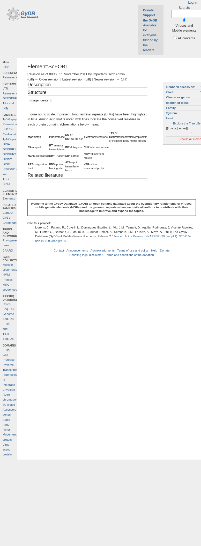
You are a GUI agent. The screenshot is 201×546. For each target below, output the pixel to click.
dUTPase (9, 404)
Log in (192, 2)
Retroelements (12, 77)
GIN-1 (7, 217)
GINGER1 (9, 149)
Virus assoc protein (7, 449)
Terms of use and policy (132, 250)
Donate (164, 250)
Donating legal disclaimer (86, 254)
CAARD (8, 250)
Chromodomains (13, 222)
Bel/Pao (8, 129)
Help (154, 250)
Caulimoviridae (12, 134)
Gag (5, 354)
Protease (8, 359)
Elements (9, 198)
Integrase (9, 384)
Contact (59, 250)
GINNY (7, 159)
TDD (6, 179)
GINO (6, 164)
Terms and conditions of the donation (129, 254)
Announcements (77, 250)
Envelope (9, 389)
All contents (186, 38)
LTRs (6, 349)
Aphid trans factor (6, 424)
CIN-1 (6, 184)
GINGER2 (9, 154)
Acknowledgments (103, 250)
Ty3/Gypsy (10, 119)
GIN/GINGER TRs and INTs (11, 103)
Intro (6, 66)
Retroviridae (11, 124)
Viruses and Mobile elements (184, 28)
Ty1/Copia (9, 139)
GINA (6, 144)
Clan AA (8, 212)
